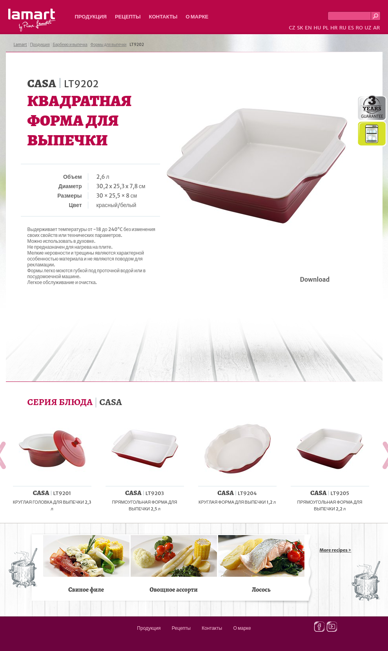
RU (342, 27)
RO (358, 27)
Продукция (91, 16)
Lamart (32, 20)
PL (326, 27)
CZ (292, 27)
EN (308, 27)
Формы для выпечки (109, 44)
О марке (197, 16)
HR (333, 27)
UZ (367, 27)
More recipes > (336, 550)
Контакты (163, 16)
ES (351, 27)
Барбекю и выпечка (70, 44)
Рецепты (128, 16)
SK (300, 27)
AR (376, 27)
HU (317, 27)
